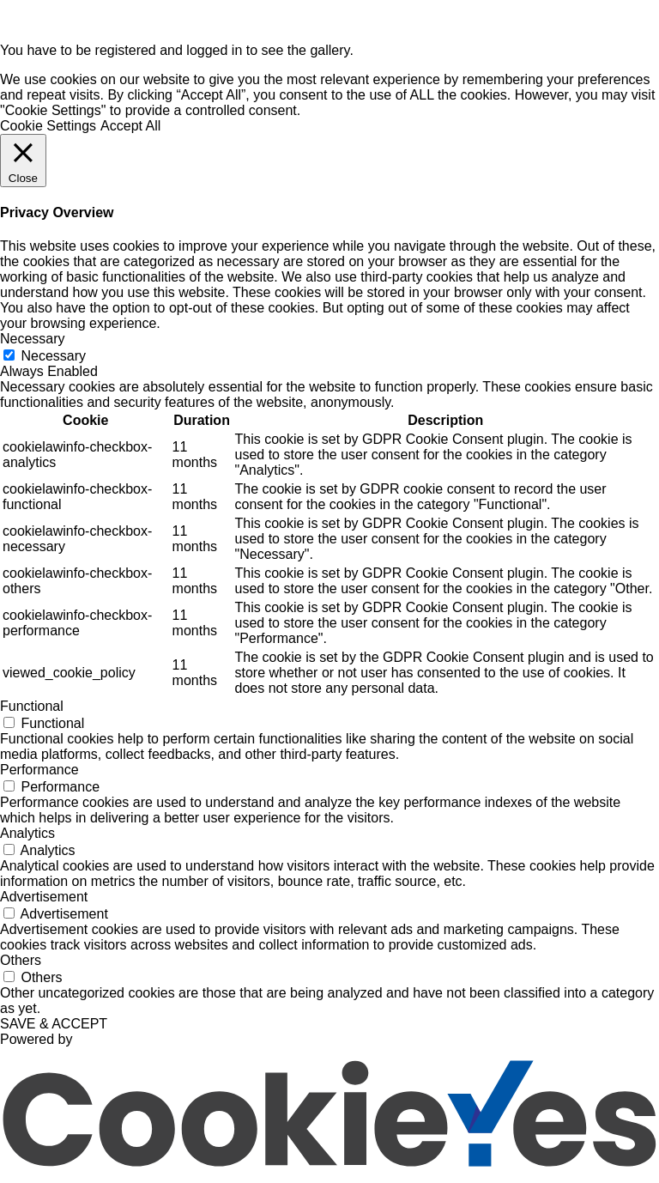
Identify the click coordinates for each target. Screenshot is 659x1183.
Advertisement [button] (44, 896)
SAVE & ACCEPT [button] (53, 1023)
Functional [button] (31, 706)
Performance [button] (39, 769)
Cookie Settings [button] (48, 125)
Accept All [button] (130, 125)
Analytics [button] (27, 833)
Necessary (53, 356)
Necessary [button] (32, 338)
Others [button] (20, 960)
